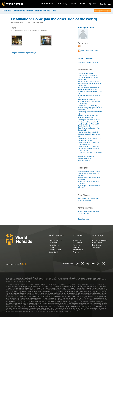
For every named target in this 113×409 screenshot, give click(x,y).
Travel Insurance (47, 4)
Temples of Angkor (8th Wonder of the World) (89, 178)
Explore (73, 4)
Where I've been (85, 58)
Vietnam (95, 62)
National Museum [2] (84, 158)
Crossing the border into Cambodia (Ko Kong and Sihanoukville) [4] (89, 121)
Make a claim (96, 243)
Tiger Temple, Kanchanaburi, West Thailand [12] (89, 129)
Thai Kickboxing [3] (84, 126)
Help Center (92, 4)
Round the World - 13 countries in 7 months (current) (89, 212)
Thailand (88, 62)
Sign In (103, 4)
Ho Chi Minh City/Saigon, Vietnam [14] (89, 96)
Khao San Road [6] (84, 160)
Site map (76, 247)
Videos (46, 11)
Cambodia (81, 62)
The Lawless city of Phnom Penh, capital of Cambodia (88, 200)
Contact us (95, 247)
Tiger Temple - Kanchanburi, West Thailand (89, 187)
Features (7, 11)
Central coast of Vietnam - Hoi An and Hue (88, 174)
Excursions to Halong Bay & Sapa (89, 171)
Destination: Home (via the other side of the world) (54, 19)
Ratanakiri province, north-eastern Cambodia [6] (89, 102)
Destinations (19, 11)
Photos (29, 11)
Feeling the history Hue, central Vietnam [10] (88, 78)
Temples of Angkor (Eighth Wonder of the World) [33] (90, 109)
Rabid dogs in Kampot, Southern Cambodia (88, 182)
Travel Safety (62, 4)
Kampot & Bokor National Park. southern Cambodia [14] (88, 117)
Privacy (76, 252)
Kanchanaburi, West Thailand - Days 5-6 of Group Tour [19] (89, 139)
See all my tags (83, 219)
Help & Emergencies (99, 240)
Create (51, 247)
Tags (54, 11)
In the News (77, 243)
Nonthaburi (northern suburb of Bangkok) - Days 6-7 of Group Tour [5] (89, 134)
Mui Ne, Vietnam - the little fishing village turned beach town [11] (88, 88)
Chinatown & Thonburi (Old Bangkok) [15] (90, 153)
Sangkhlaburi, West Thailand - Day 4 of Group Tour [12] (89, 143)
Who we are (78, 240)
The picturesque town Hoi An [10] (88, 81)
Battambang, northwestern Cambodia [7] (90, 113)
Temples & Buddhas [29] (86, 156)
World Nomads (12, 4)
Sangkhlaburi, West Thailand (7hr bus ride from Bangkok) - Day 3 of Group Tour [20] (89, 148)
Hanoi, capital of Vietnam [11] (87, 75)
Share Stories (54, 252)
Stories (82, 4)
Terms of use (78, 250)
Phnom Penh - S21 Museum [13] (88, 105)
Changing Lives (55, 250)
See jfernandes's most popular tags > (24, 53)
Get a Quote (53, 243)
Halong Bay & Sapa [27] (85, 73)
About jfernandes (86, 27)
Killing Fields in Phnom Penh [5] (88, 99)
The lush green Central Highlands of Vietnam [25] (89, 84)
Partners (76, 245)
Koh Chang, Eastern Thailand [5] (88, 124)
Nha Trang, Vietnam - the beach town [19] (90, 92)
